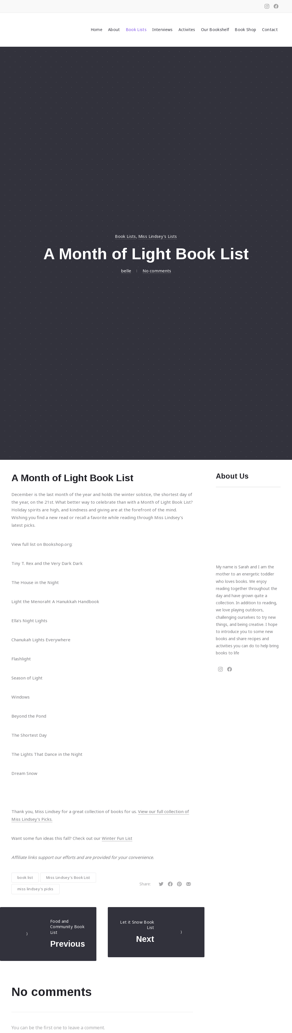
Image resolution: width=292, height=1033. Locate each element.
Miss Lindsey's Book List (68, 877)
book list (25, 877)
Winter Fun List (117, 838)
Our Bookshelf (215, 29)
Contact (270, 29)
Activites (187, 29)
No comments (157, 270)
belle (126, 270)
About (114, 29)
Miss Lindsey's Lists (157, 236)
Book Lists (136, 29)
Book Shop (245, 29)
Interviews (162, 29)
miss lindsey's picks (35, 888)
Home (96, 29)
